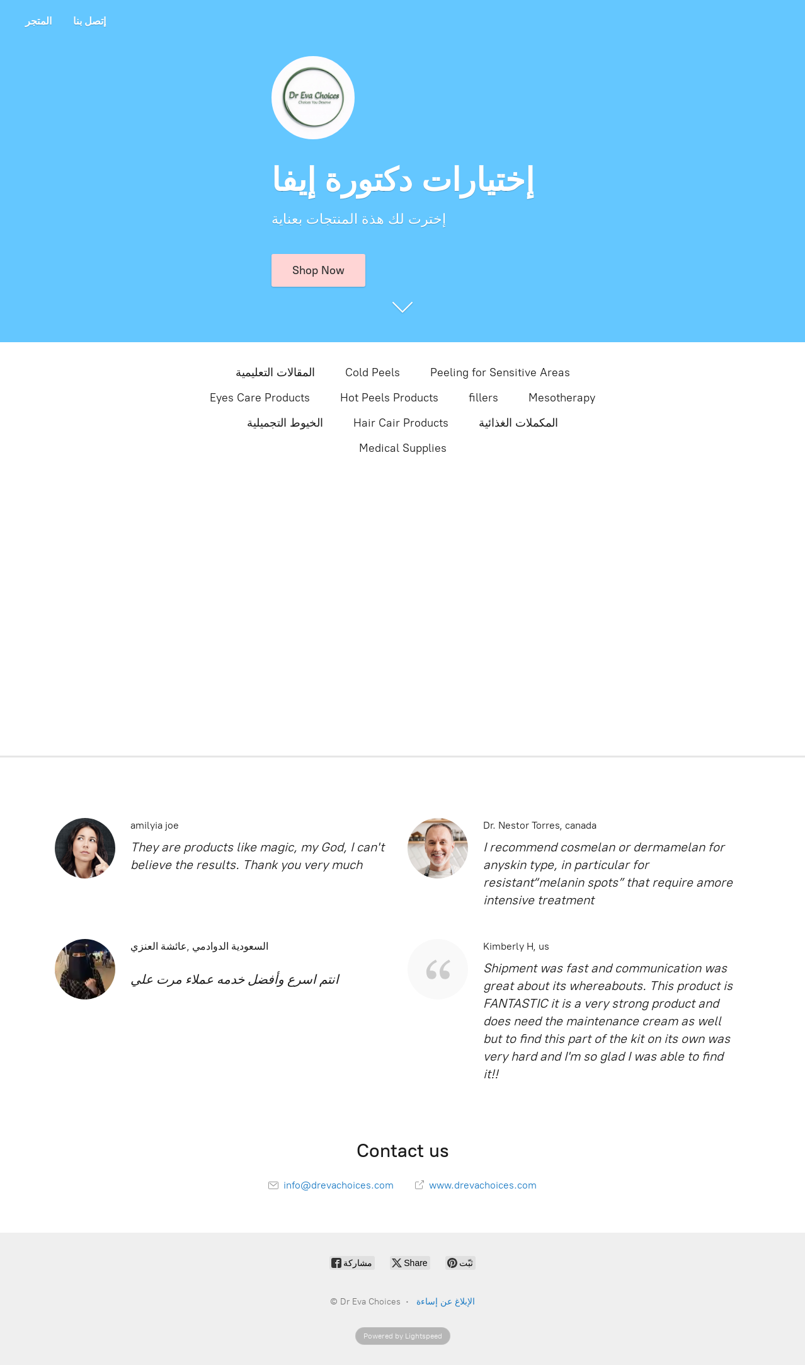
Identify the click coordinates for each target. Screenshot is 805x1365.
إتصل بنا (89, 21)
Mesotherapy (561, 398)
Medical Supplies (403, 448)
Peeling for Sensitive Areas (500, 372)
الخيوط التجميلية (285, 423)
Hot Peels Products (389, 398)
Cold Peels (372, 372)
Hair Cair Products (400, 423)
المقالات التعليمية (275, 372)
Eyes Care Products (260, 398)
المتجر (38, 21)
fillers (483, 398)
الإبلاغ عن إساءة (445, 1301)
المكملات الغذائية (518, 423)
